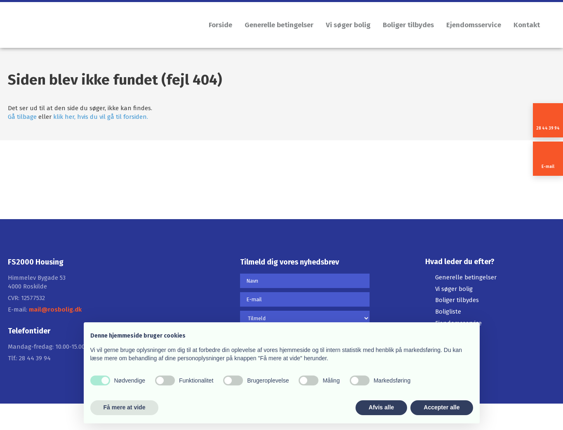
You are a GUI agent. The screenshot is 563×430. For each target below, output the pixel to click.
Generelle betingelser (279, 25)
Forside (220, 25)
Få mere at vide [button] (125, 407)
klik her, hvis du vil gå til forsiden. (100, 116)
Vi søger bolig (348, 25)
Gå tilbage (22, 116)
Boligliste (448, 311)
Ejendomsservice (473, 25)
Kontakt (527, 25)
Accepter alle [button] (441, 407)
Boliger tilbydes (408, 25)
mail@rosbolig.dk (55, 309)
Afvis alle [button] (381, 407)
